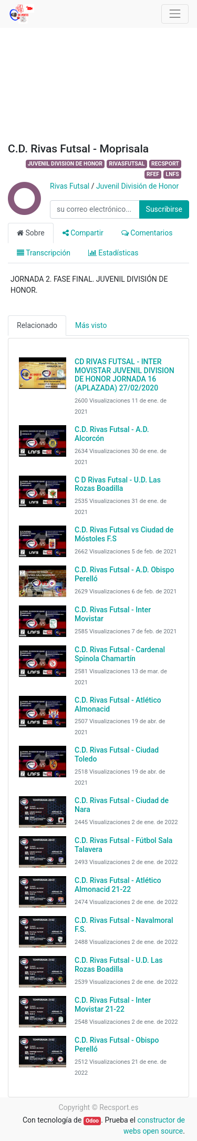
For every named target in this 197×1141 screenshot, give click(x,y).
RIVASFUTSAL (126, 163)
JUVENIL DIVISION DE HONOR (65, 163)
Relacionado (37, 325)
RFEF (153, 174)
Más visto (91, 325)
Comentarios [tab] (147, 233)
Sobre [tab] (31, 233)
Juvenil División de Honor (137, 186)
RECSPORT (165, 163)
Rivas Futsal (69, 186)
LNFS (172, 174)
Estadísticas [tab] (113, 253)
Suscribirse (164, 209)
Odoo (92, 1120)
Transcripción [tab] (43, 253)
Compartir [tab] (83, 233)
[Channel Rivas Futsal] (23, 209)
